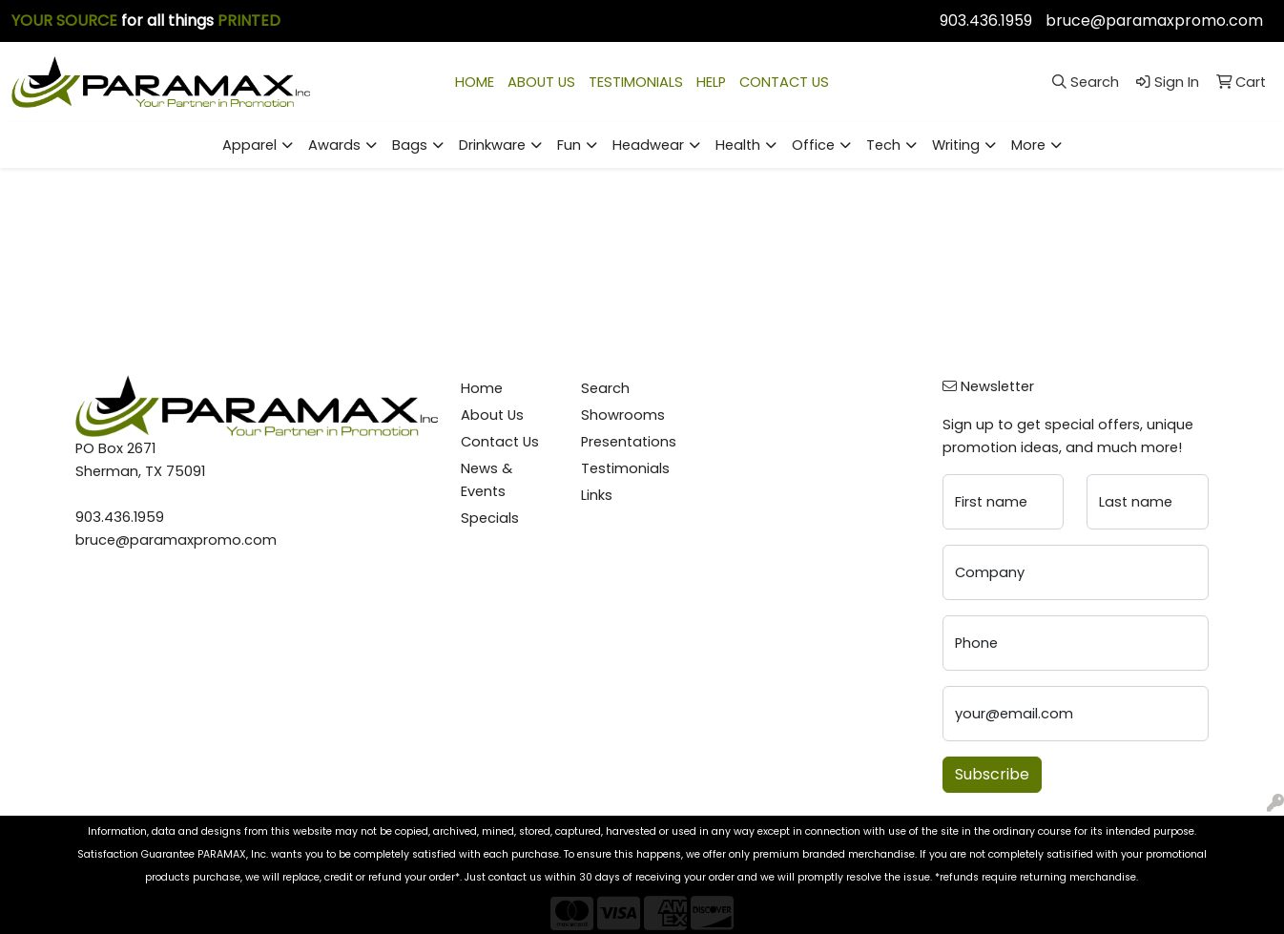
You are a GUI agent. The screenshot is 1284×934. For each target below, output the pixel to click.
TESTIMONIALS (636, 82)
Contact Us (500, 441)
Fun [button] (569, 145)
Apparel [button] (249, 145)
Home (482, 388)
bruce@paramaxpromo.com (1154, 20)
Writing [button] (956, 145)
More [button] (1028, 145)
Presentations (628, 441)
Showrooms (623, 415)
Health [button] (737, 145)
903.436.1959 (986, 20)
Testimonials (625, 468)
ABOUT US (541, 82)
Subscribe (992, 774)
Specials (490, 518)
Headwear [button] (648, 145)
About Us (492, 415)
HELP (711, 82)
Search (605, 388)
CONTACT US (784, 82)
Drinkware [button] (492, 145)
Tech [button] (883, 145)
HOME (474, 82)
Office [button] (813, 145)
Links (596, 495)
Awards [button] (334, 145)
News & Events (486, 480)
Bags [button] (409, 145)
